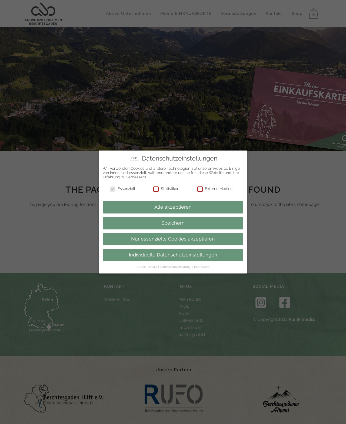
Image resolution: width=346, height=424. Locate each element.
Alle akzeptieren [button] (173, 206)
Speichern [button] (173, 222)
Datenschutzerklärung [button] (175, 266)
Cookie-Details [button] (147, 266)
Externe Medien (214, 188)
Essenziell (122, 188)
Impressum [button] (201, 266)
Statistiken (166, 188)
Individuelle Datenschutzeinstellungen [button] (173, 254)
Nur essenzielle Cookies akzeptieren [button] (173, 238)
